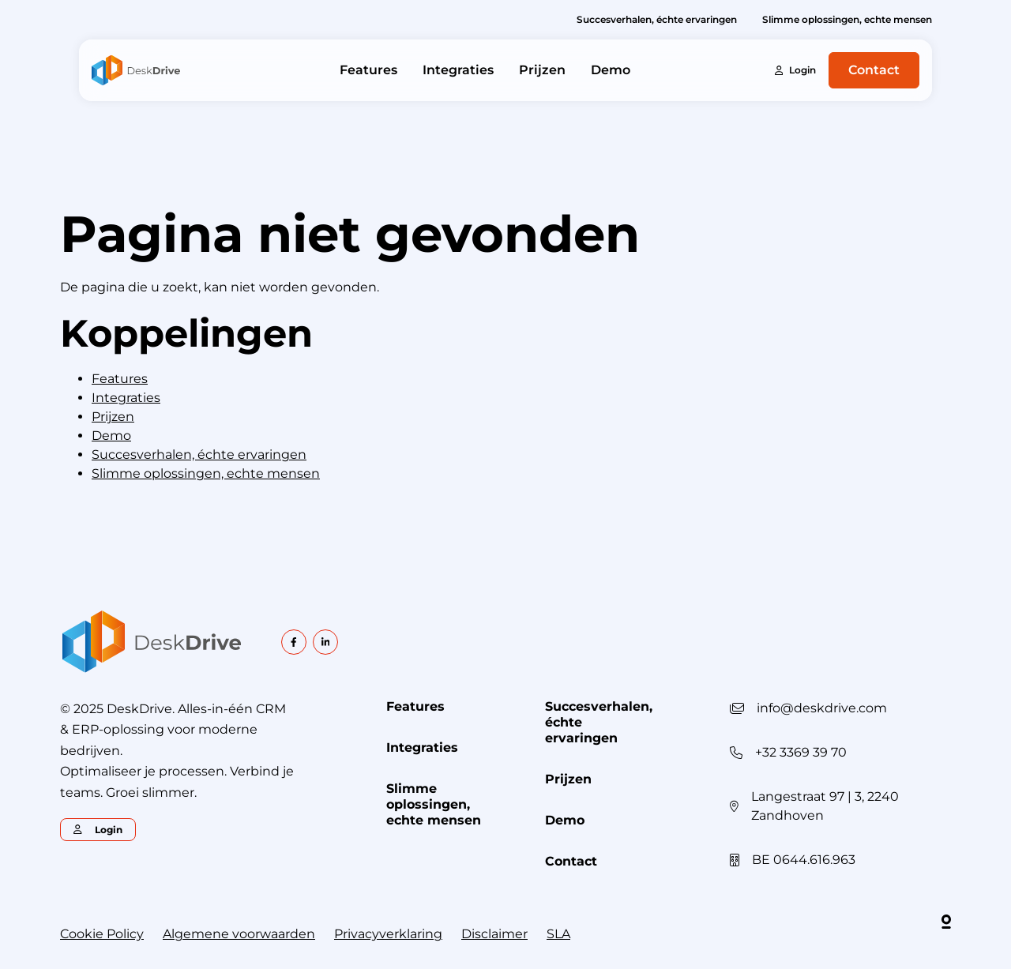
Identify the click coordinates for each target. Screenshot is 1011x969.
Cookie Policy (102, 933)
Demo (610, 69)
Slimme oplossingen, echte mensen (847, 19)
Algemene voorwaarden (239, 933)
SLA (558, 933)
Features (368, 69)
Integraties (458, 69)
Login (796, 70)
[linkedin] (325, 642)
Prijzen (542, 69)
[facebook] (293, 642)
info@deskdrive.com (822, 707)
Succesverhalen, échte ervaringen (657, 19)
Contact (874, 69)
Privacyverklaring (388, 933)
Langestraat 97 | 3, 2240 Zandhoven (825, 806)
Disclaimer (494, 933)
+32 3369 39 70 (801, 752)
